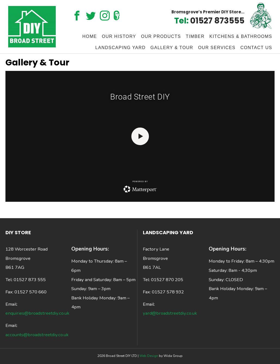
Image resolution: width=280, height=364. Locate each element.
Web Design (149, 356)
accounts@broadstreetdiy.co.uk (37, 335)
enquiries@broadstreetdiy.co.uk (37, 313)
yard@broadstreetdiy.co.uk (170, 313)
